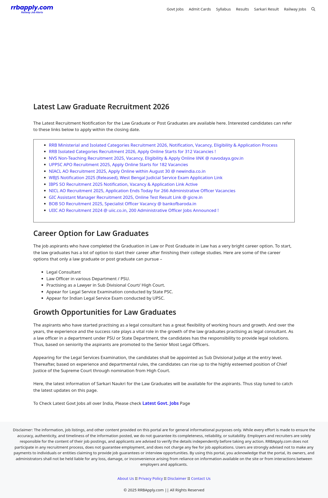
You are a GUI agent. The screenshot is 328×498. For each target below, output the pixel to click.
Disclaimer (176, 478)
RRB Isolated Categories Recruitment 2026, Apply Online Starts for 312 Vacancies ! (132, 151)
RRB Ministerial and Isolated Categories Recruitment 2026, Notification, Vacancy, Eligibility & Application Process (163, 145)
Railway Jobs (295, 9)
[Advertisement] (164, 56)
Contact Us (200, 478)
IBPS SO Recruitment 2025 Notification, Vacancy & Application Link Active (123, 184)
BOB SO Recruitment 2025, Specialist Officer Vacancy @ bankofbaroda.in (123, 204)
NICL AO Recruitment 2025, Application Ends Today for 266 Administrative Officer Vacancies (142, 190)
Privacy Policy (151, 478)
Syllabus (223, 9)
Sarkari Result (266, 9)
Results (242, 9)
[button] (313, 9)
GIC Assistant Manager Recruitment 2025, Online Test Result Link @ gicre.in (126, 197)
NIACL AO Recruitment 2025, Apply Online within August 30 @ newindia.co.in (127, 171)
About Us (125, 478)
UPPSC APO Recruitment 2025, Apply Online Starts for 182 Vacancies (118, 164)
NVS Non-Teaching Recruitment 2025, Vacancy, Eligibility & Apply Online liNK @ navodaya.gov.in (146, 158)
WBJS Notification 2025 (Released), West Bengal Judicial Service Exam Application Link (136, 177)
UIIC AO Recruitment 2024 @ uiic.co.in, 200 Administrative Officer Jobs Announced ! (134, 210)
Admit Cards (200, 9)
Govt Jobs (175, 9)
